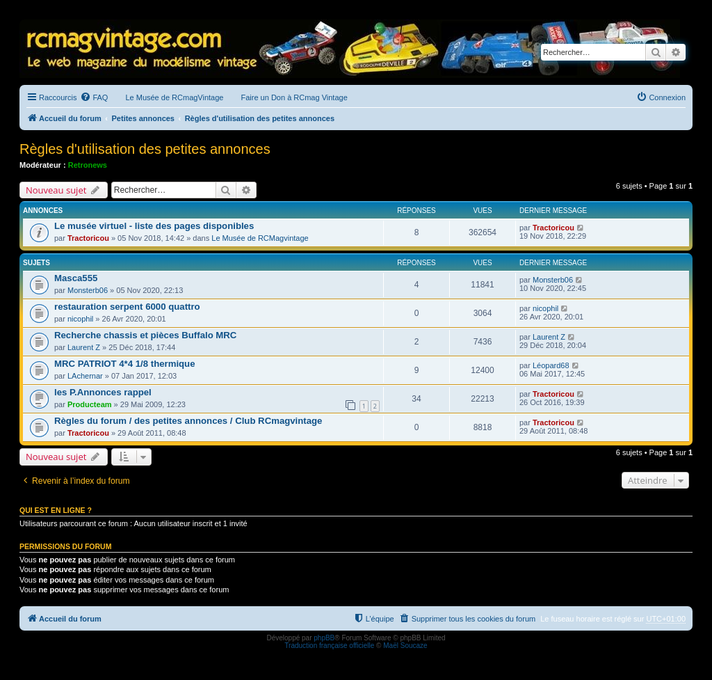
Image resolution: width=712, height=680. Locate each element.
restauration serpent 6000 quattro (127, 306)
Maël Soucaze (405, 645)
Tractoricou (88, 238)
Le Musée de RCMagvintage (259, 238)
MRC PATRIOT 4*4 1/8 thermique (124, 363)
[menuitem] (94, 97)
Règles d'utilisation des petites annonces (144, 149)
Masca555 (75, 278)
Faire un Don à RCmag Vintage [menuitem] (294, 97)
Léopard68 (551, 365)
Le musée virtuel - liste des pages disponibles (154, 226)
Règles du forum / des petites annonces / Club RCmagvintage (188, 421)
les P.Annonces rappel (103, 392)
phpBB (324, 638)
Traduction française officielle (329, 645)
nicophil (80, 319)
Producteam (89, 404)
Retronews (87, 165)
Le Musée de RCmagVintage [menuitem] (174, 97)
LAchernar (85, 376)
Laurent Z (83, 347)
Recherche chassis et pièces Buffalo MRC (145, 335)
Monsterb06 (87, 290)
